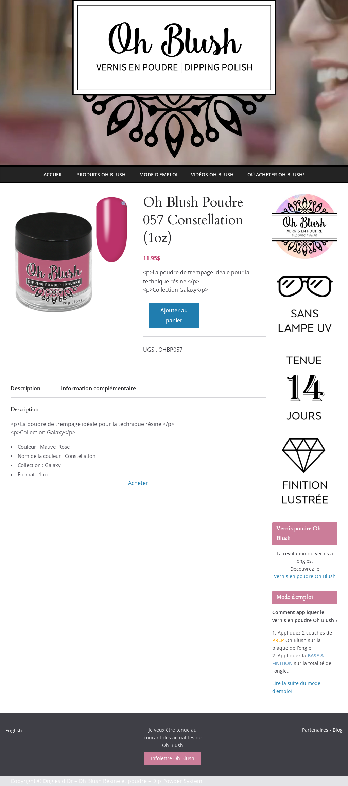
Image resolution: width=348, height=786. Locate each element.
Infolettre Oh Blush (172, 758)
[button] (124, 204)
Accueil (53, 174)
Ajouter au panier (174, 315)
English (13, 730)
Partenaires (315, 730)
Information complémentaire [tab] (98, 388)
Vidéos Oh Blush (212, 174)
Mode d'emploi (158, 174)
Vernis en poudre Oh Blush (305, 576)
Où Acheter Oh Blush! (275, 174)
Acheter (138, 483)
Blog (338, 730)
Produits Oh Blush (101, 174)
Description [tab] (25, 388)
